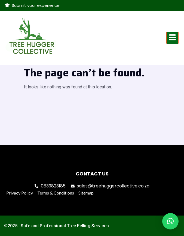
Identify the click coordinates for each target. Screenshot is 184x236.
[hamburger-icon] (172, 38)
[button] (170, 221)
